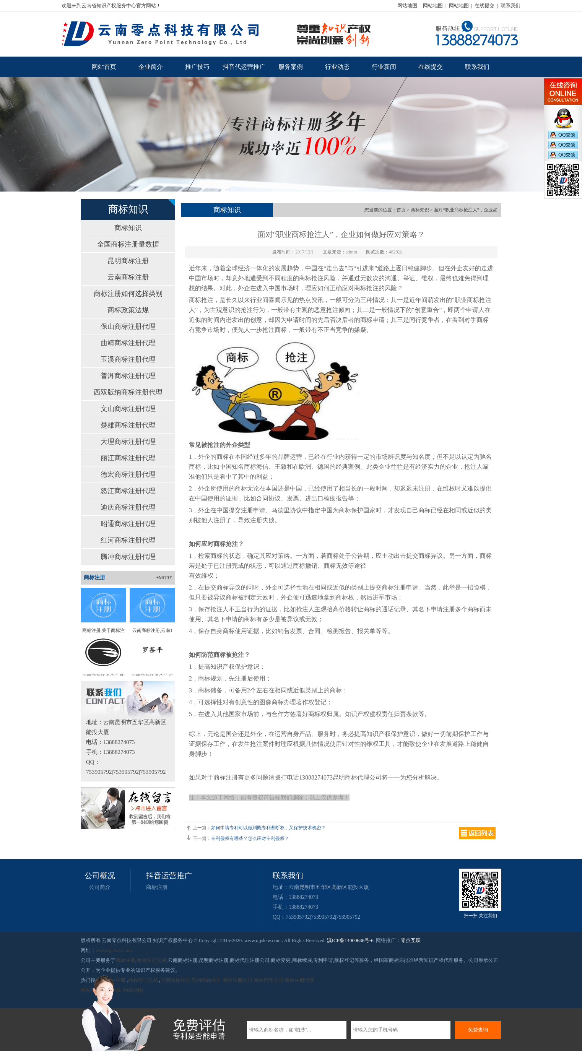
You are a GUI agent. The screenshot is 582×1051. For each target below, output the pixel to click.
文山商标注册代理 (128, 409)
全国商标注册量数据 (128, 244)
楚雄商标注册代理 (128, 425)
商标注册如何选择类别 (128, 293)
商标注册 (156, 887)
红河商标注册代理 (128, 540)
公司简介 (100, 887)
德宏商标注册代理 (128, 474)
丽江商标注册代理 (128, 458)
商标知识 (128, 228)
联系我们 (510, 5)
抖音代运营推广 (244, 66)
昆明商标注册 (128, 261)
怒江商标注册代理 (128, 491)
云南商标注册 (128, 277)
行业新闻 (384, 66)
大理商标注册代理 (128, 441)
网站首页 (104, 66)
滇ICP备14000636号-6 (350, 940)
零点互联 (411, 940)
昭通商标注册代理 (128, 524)
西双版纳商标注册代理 (128, 392)
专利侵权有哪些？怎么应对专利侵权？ (250, 838)
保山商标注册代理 (128, 326)
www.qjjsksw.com (114, 950)
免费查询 (478, 1030)
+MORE (164, 577)
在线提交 (484, 5)
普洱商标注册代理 (128, 376)
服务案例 (290, 66)
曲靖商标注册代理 (128, 343)
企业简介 (150, 66)
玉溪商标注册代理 (128, 359)
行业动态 (337, 66)
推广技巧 (197, 66)
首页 (401, 210)
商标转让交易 (151, 960)
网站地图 (407, 5)
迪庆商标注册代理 (128, 507)
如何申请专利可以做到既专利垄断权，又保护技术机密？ (268, 827)
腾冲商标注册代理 (128, 556)
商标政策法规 (128, 310)
